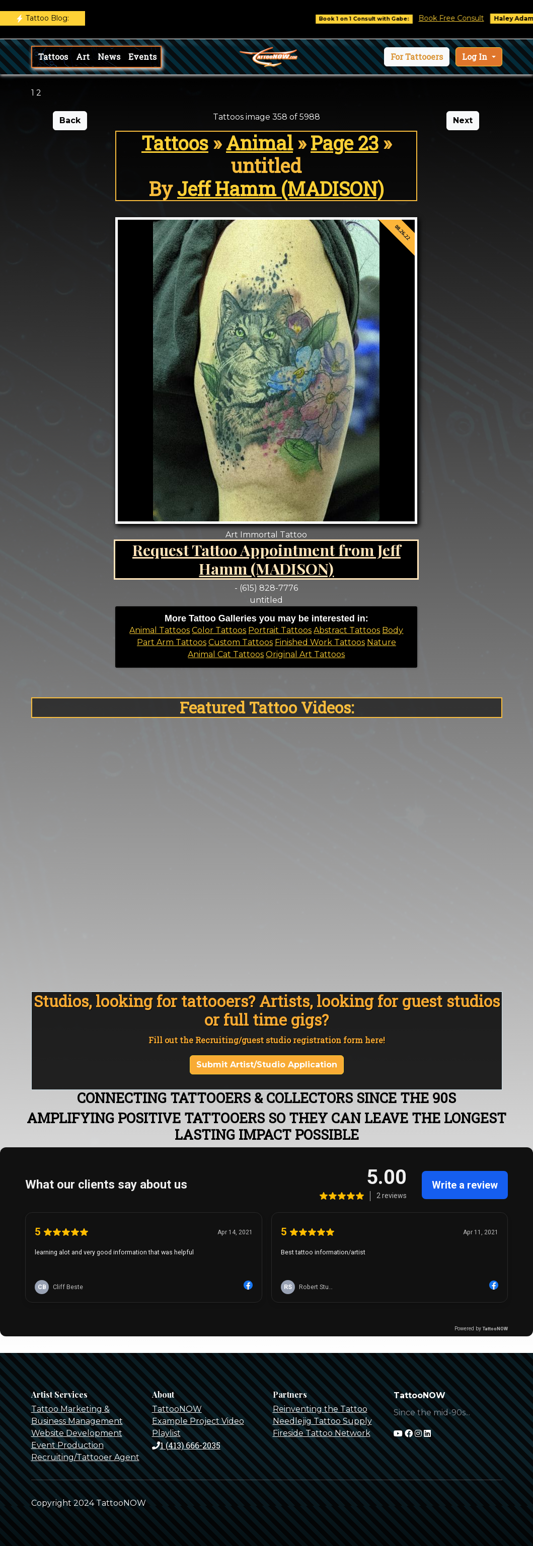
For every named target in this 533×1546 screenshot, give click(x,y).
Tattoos (53, 56)
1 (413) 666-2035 (186, 1445)
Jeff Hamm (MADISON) (280, 188)
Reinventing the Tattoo (320, 1409)
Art (83, 56)
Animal (259, 142)
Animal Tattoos (159, 630)
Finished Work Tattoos (320, 642)
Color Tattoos (219, 630)
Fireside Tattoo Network (321, 1433)
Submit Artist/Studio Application (266, 1064)
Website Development (76, 1433)
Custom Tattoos (240, 642)
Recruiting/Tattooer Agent (85, 1457)
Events (142, 56)
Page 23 (344, 142)
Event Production (67, 1445)
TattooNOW (177, 1409)
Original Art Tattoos (305, 654)
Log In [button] (475, 56)
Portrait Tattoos (280, 630)
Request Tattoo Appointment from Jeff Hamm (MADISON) (266, 559)
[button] (416, 56)
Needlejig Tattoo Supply (322, 1421)
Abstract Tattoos (347, 630)
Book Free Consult (460, 18)
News (109, 56)
